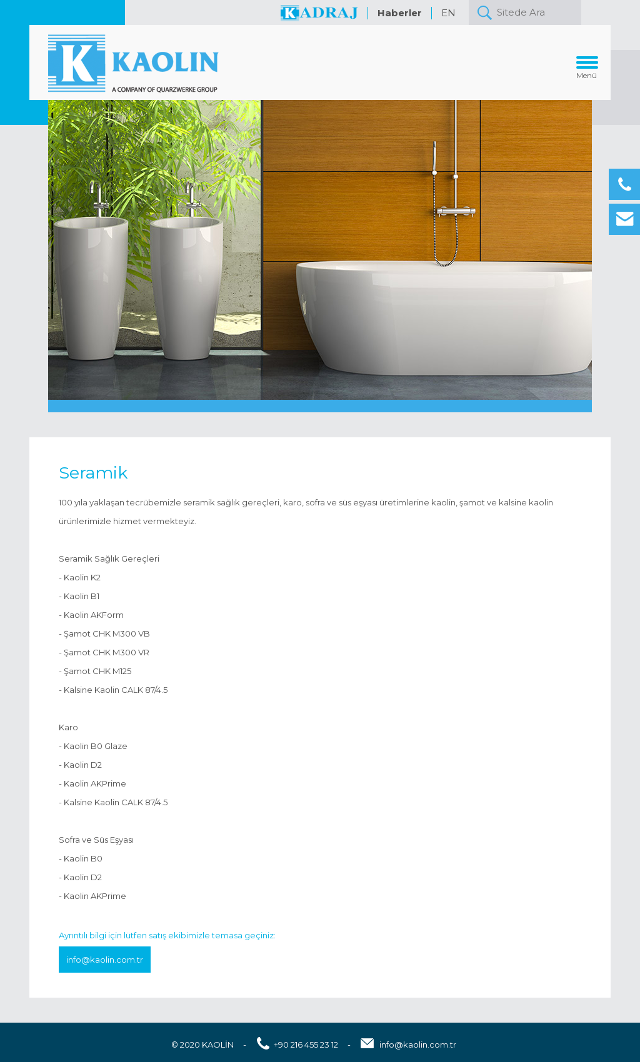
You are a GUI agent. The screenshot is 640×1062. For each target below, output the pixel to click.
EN (448, 13)
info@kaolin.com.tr (104, 960)
